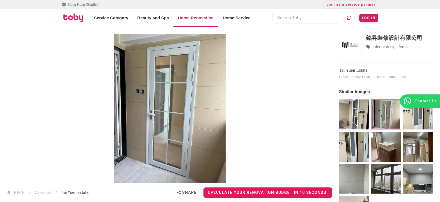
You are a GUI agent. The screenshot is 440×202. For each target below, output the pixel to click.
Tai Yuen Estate (74, 192)
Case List (43, 192)
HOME (15, 192)
